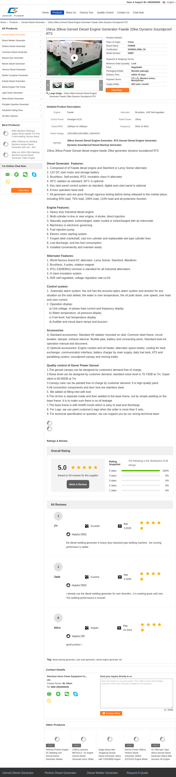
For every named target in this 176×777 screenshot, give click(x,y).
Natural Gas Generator (12, 58)
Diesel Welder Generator (13, 40)
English (171, 2)
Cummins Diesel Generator (14, 52)
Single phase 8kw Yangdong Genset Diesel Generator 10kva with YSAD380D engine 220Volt (110, 756)
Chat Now (138, 12)
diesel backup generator (63, 659)
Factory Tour (86, 12)
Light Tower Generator (12, 93)
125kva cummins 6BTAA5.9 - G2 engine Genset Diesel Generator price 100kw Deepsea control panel (82, 756)
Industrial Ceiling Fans (12, 110)
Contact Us (123, 12)
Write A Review (78, 484)
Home (45, 12)
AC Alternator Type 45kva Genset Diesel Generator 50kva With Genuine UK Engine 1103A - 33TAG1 (161, 756)
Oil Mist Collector (10, 116)
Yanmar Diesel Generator (14, 69)
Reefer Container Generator (15, 75)
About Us (71, 12)
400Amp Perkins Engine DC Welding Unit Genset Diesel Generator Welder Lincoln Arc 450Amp (57, 756)
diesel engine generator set (109, 659)
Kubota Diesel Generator (13, 81)
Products (57, 12)
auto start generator (85, 659)
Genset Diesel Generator (33, 22)
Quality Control (105, 12)
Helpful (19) (78, 636)
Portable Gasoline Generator (15, 104)
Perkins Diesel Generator (14, 46)
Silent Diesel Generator (13, 98)
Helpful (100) (79, 534)
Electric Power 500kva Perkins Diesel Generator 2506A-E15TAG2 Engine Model (136, 754)
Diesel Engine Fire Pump (13, 87)
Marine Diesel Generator (13, 64)
